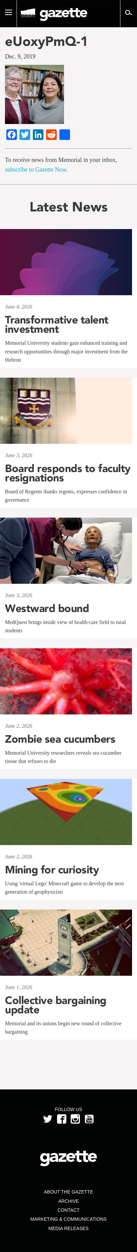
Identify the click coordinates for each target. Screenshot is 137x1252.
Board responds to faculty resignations (68, 473)
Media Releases (68, 1228)
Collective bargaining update (55, 1005)
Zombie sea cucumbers (60, 739)
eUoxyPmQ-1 (46, 41)
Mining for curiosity (52, 869)
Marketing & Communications (69, 1219)
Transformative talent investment (56, 324)
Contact (68, 1210)
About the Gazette (68, 1191)
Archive (68, 1201)
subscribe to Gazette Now (35, 169)
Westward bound (47, 608)
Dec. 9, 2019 (20, 56)
